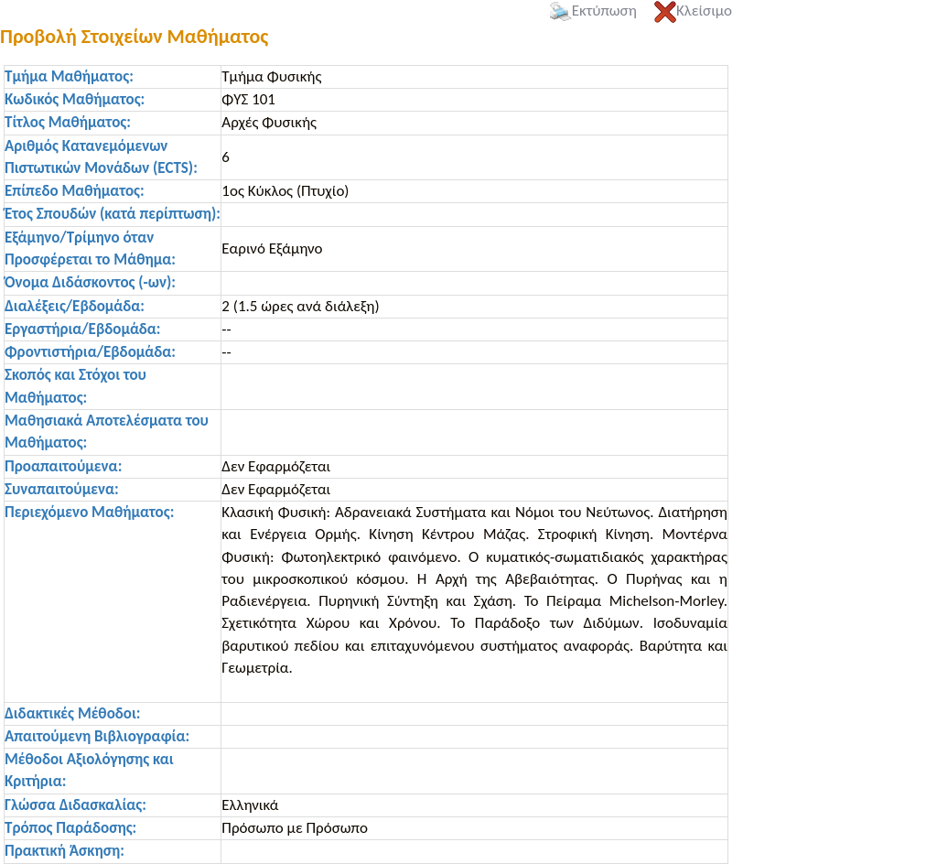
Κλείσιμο (693, 10)
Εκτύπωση (593, 10)
